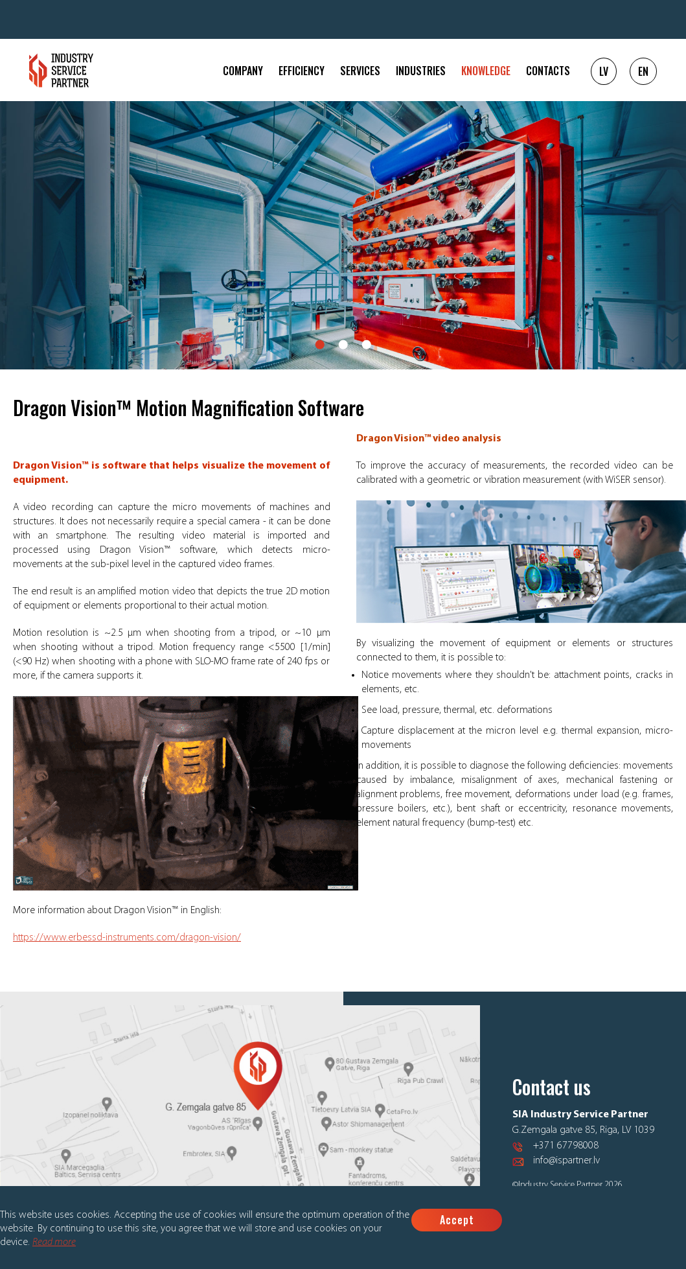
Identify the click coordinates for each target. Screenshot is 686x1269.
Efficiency (302, 70)
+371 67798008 (566, 1146)
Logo (61, 70)
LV (603, 71)
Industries (421, 70)
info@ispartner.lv (566, 1161)
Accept (457, 1220)
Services (360, 70)
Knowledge (485, 70)
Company (243, 70)
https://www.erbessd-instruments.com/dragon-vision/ (127, 938)
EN (643, 71)
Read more (54, 1242)
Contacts (548, 70)
